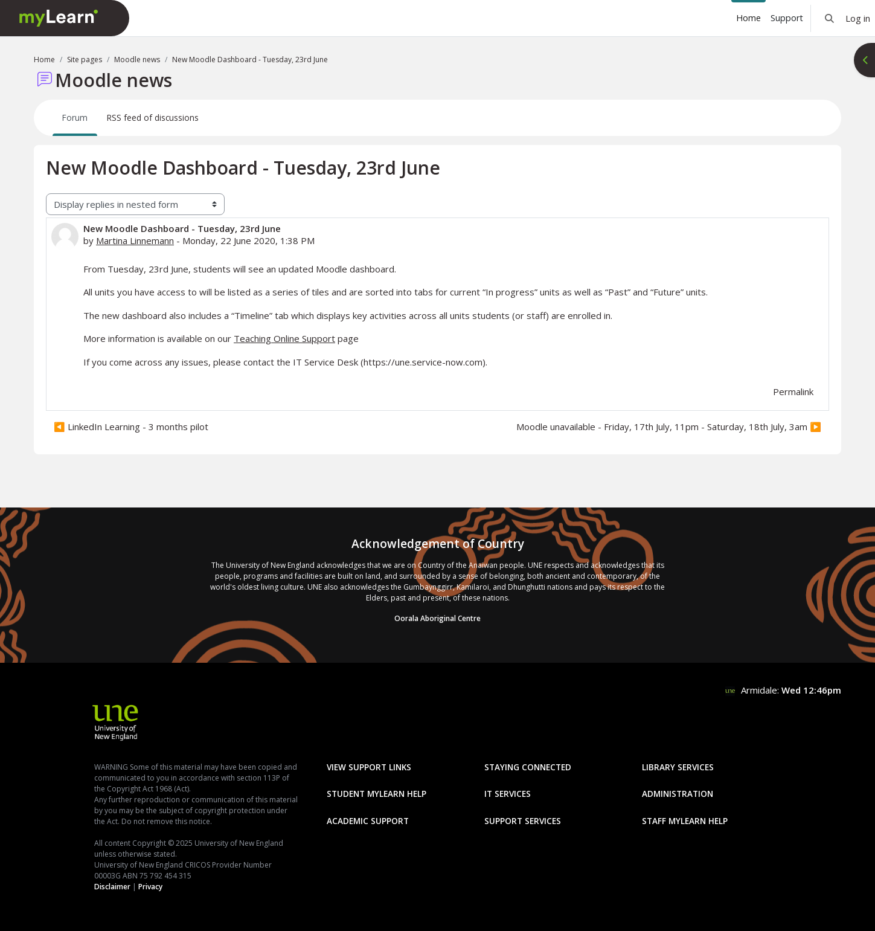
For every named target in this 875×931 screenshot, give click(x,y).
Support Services (522, 820)
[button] (829, 18)
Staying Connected (527, 767)
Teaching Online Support (284, 338)
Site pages (84, 59)
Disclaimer (112, 886)
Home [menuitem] (748, 18)
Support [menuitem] (787, 18)
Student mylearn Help (376, 793)
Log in (857, 18)
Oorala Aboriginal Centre (437, 618)
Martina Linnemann (135, 240)
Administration (677, 793)
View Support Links (369, 767)
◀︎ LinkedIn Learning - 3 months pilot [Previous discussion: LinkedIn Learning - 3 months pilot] (131, 426)
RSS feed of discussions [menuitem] (153, 117)
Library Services (678, 767)
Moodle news (137, 59)
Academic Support (368, 820)
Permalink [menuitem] (793, 391)
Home (44, 59)
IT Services (507, 793)
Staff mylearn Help (685, 820)
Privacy (150, 886)
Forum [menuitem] (75, 117)
